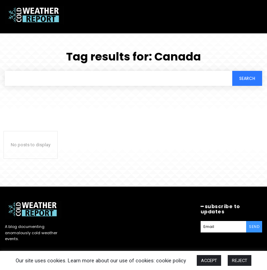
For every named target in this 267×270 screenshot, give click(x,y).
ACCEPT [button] (209, 260)
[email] (223, 226)
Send (254, 226)
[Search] (247, 78)
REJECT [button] (239, 260)
